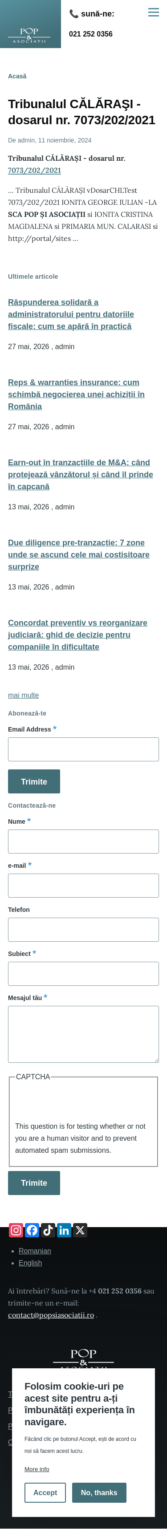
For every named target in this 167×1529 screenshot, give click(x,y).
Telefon (19, 909)
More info (36, 1469)
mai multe (23, 695)
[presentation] (83, 1103)
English (30, 1263)
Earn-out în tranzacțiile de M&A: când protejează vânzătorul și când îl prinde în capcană (80, 474)
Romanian (35, 1251)
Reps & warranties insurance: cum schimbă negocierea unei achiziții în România (76, 394)
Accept (45, 1492)
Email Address (29, 729)
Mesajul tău (25, 997)
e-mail (17, 865)
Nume (16, 821)
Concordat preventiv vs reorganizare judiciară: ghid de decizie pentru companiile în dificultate (77, 634)
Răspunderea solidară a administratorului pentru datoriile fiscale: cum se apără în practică (71, 314)
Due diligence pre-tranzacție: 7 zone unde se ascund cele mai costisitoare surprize (79, 554)
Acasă (17, 76)
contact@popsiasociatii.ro (51, 1314)
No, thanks (99, 1492)
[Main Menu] (154, 12)
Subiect (19, 953)
